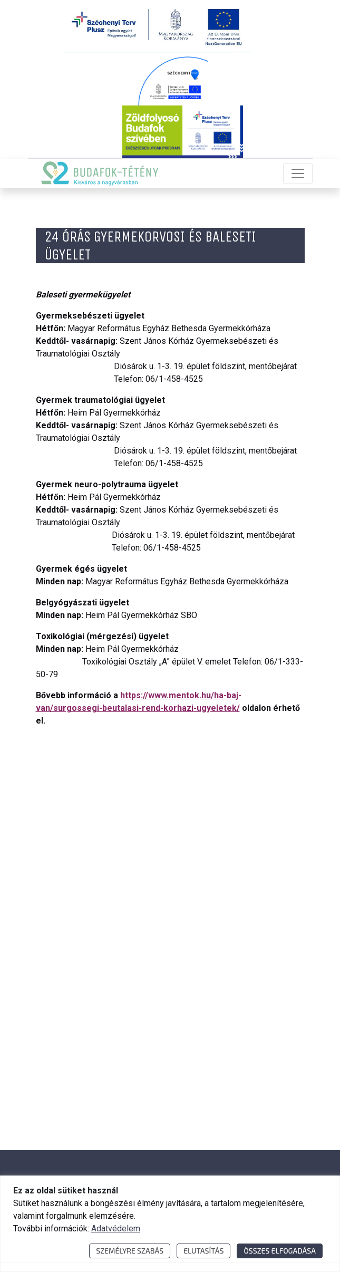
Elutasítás (203, 1250)
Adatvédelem (115, 1228)
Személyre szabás (129, 1250)
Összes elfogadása (280, 1250)
